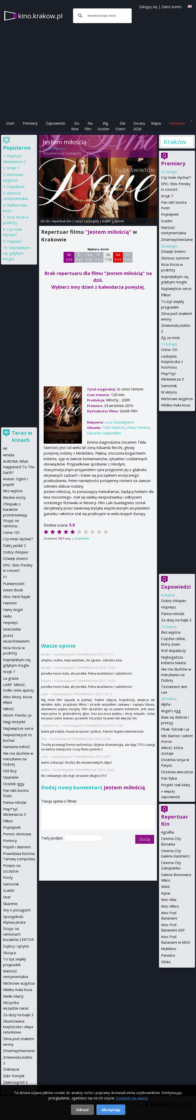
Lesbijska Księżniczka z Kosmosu (172, 362)
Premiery (30, 123)
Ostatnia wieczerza (177, 771)
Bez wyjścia (170, 632)
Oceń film (82, 538)
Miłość (8, 708)
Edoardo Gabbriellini (104, 433)
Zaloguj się (148, 6)
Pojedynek (170, 214)
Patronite (177, 123)
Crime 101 (169, 349)
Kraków (175, 141)
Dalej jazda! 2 (14, 545)
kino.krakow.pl (40, 15)
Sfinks (166, 961)
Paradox (168, 955)
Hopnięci (168, 607)
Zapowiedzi (55, 123)
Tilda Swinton (113, 427)
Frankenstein (13, 583)
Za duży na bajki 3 (176, 620)
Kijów (165, 893)
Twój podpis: (52, 838)
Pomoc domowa (17, 834)
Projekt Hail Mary (175, 784)
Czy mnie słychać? (176, 177)
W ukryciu (169, 392)
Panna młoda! (172, 613)
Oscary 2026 (139, 126)
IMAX (165, 886)
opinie (119, 221)
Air (5, 448)
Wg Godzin (103, 126)
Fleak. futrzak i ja (175, 729)
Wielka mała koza (175, 405)
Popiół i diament (17, 847)
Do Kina (75, 126)
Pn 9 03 (127, 257)
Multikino (168, 948)
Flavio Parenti (138, 427)
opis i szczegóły (87, 221)
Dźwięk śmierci (173, 251)
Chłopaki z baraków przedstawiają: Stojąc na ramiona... (15, 515)
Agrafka (167, 832)
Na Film (88, 126)
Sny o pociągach (17, 910)
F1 (5, 577)
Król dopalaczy (173, 650)
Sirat (7, 897)
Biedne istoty (14, 497)
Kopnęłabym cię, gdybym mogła (16, 253)
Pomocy (10, 840)
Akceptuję (111, 1109)
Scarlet (167, 221)
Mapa (156, 123)
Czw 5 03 (88, 257)
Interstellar (12, 629)
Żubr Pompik (13, 1075)
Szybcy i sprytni (16, 946)
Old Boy (10, 770)
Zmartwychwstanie (177, 239)
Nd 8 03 (118, 257)
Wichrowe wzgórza (177, 398)
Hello (7, 616)
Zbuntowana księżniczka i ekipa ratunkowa (18, 1027)
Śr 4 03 (79, 257)
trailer (106, 221)
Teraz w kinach (22, 436)
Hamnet (10, 603)
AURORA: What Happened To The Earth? (18, 467)
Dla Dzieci (120, 126)
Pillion (166, 295)
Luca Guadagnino (69, 153)
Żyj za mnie (170, 337)
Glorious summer (175, 258)
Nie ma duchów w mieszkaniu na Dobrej (176, 674)
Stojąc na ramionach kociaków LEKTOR (18, 934)
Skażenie (10, 903)
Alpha (165, 704)
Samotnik (169, 385)
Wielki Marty (13, 996)
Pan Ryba (169, 778)
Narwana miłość (16, 746)
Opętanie (11, 777)
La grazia (10, 678)
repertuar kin (61, 221)
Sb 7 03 (108, 257)
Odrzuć (82, 1109)
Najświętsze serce (176, 288)
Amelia (8, 455)
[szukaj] (102, 16)
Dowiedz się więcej (132, 1098)
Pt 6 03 (98, 257)
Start (10, 123)
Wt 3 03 (69, 257)
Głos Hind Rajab (16, 596)
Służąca (9, 952)
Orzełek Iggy (13, 783)
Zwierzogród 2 (15, 1082)
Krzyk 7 (167, 196)
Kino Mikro (170, 906)
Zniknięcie (11, 1069)
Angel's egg (171, 710)
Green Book (13, 590)
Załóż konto (171, 6)
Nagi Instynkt (14, 721)
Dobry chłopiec (174, 600)
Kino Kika (168, 899)
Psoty (8, 877)
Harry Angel (13, 609)
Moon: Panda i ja (17, 715)
